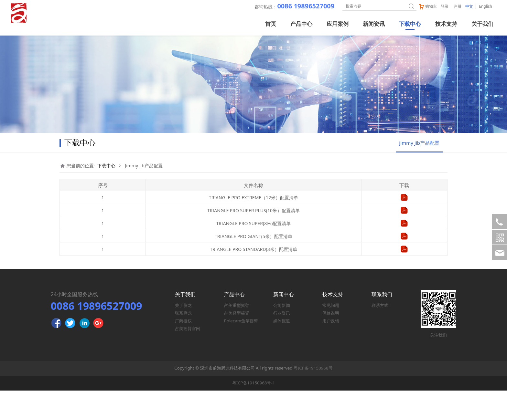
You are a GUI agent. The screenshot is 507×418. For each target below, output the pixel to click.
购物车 (427, 6)
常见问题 (330, 333)
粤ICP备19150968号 (313, 395)
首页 (270, 24)
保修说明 (330, 340)
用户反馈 (330, 348)
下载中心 (410, 24)
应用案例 (338, 24)
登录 (444, 6)
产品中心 (301, 24)
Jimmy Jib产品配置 (419, 170)
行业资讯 (281, 340)
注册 (457, 6)
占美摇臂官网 (187, 356)
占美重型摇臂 (236, 333)
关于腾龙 (183, 333)
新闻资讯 (374, 24)
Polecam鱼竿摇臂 (241, 348)
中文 (469, 6)
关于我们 (482, 24)
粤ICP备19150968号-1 (253, 410)
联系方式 (380, 333)
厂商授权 (183, 348)
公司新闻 (281, 333)
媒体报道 (281, 348)
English (485, 6)
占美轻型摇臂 (236, 340)
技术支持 (446, 24)
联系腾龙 (183, 340)
